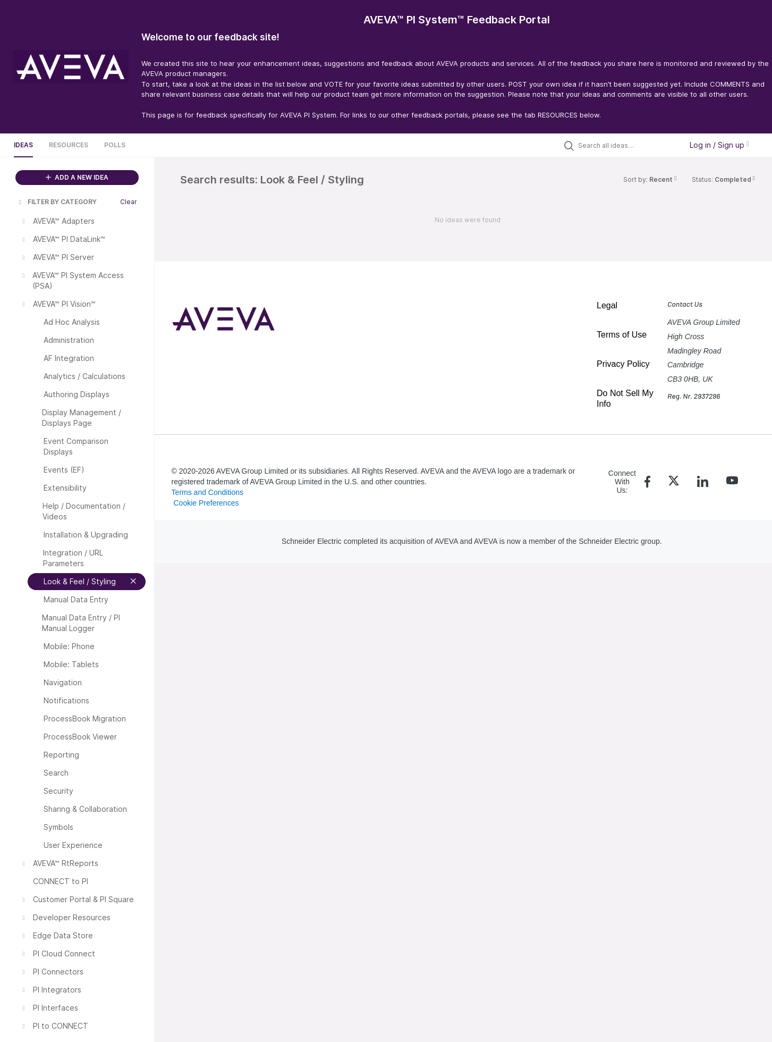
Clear (128, 202)
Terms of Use (622, 334)
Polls (114, 145)
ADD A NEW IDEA (77, 177)
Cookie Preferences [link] (206, 503)
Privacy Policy (623, 363)
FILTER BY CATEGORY (57, 202)
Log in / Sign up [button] (719, 144)
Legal (607, 305)
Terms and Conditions (207, 492)
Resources (68, 145)
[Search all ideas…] (627, 145)
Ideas (23, 145)
